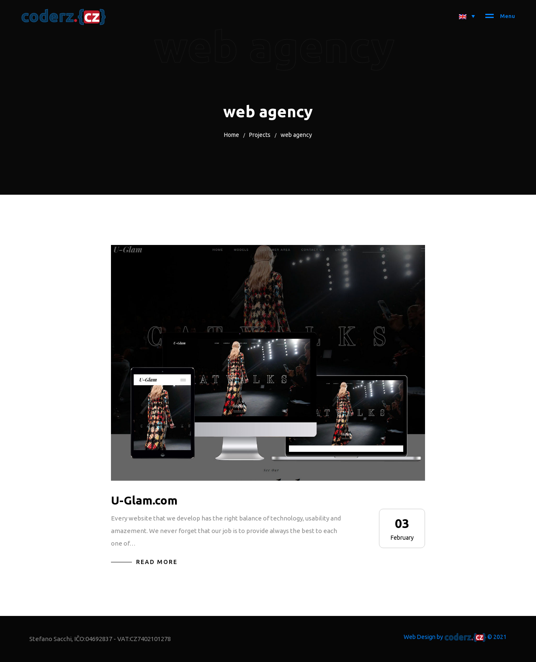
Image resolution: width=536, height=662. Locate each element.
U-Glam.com (144, 500)
